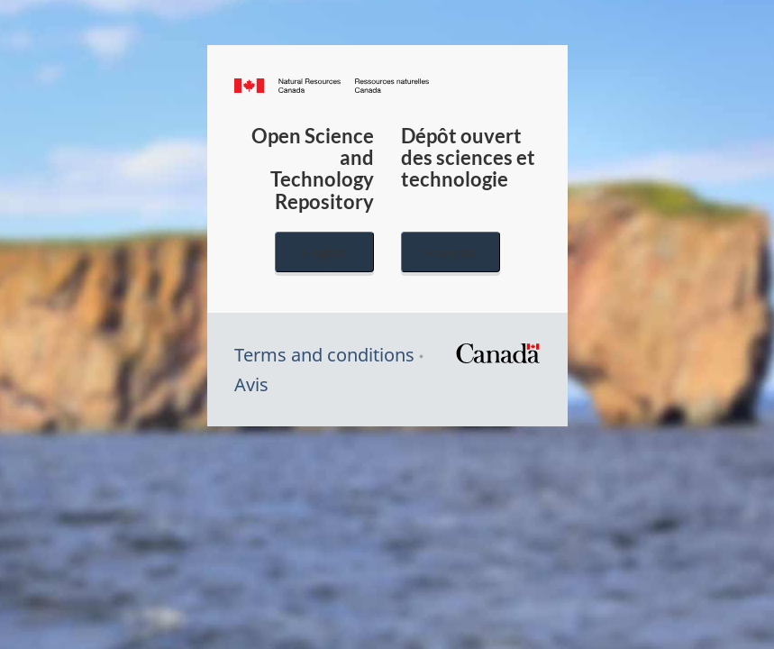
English (324, 252)
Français (450, 252)
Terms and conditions (324, 355)
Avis (251, 384)
